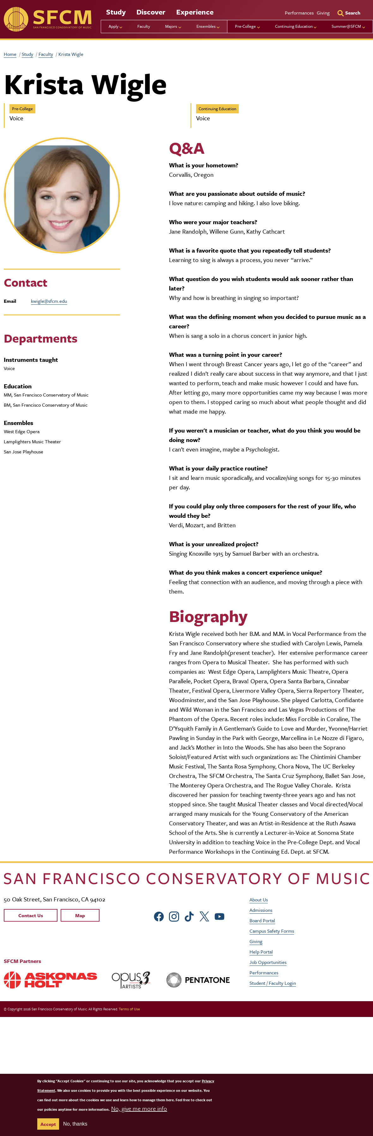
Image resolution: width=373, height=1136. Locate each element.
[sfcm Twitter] (204, 915)
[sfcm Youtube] (219, 915)
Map (80, 915)
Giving (323, 12)
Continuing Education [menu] (294, 26)
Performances (299, 12)
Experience (195, 12)
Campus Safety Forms (272, 930)
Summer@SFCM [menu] (346, 26)
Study (116, 12)
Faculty (143, 26)
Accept (48, 1124)
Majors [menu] (171, 26)
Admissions (261, 909)
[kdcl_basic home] (186, 878)
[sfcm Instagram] (174, 915)
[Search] (348, 12)
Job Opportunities (268, 962)
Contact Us (30, 915)
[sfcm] (47, 19)
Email (10, 300)
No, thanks (75, 1124)
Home (10, 54)
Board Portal (262, 920)
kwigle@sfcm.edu (49, 300)
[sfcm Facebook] (159, 915)
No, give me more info (139, 1108)
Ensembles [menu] (206, 26)
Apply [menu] (113, 26)
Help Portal (261, 951)
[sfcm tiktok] (189, 915)
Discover (150, 12)
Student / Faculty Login (273, 982)
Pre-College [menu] (245, 26)
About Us (259, 899)
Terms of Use (129, 1009)
